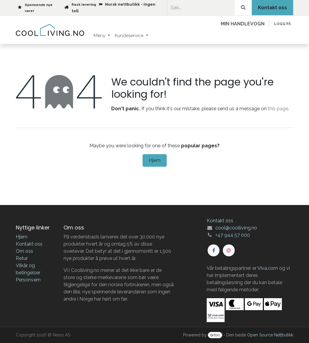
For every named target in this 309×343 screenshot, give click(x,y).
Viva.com (267, 268)
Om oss (24, 251)
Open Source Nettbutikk (270, 335)
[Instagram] (229, 250)
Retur (22, 258)
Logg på (282, 24)
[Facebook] (214, 250)
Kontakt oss (29, 244)
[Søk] (243, 7)
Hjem (154, 160)
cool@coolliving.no (236, 228)
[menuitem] (101, 36)
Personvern (28, 280)
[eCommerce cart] (242, 24)
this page (278, 108)
